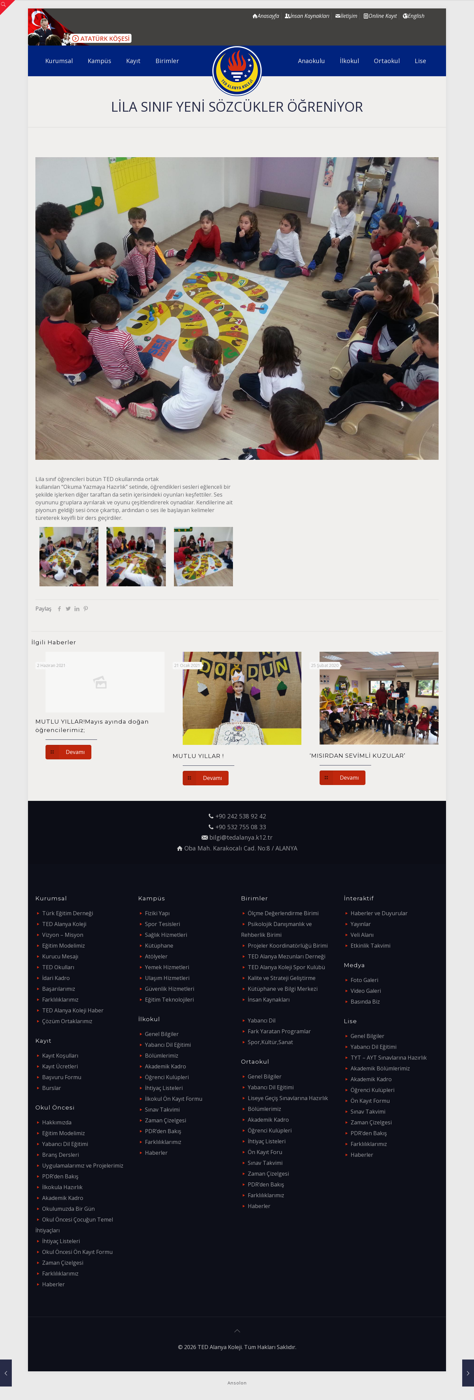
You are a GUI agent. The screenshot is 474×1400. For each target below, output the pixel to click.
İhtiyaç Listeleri (61, 1241)
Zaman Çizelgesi (62, 1262)
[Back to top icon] (237, 1331)
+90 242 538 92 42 (240, 816)
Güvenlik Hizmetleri (169, 988)
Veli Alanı (362, 935)
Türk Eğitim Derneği (67, 913)
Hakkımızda (56, 1122)
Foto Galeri (364, 980)
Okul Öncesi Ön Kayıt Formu (77, 1252)
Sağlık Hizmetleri (166, 935)
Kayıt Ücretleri (60, 1066)
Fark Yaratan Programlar (279, 1031)
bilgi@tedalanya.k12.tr (240, 837)
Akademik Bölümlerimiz (380, 1068)
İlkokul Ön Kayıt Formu (173, 1098)
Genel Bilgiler (162, 1034)
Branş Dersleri (60, 1154)
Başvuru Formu (61, 1077)
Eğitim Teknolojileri (169, 999)
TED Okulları (58, 967)
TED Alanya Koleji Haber (72, 1010)
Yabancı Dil (261, 1020)
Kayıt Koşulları (60, 1055)
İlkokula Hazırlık (62, 1187)
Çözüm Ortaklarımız (67, 1021)
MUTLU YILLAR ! (198, 756)
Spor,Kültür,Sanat (270, 1042)
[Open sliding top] (7, 7)
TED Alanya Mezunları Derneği (286, 956)
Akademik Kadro (62, 1198)
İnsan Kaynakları (269, 999)
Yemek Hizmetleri (167, 967)
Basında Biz (365, 1001)
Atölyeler (156, 956)
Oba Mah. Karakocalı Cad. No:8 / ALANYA (240, 848)
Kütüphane (159, 945)
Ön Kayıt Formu (370, 1100)
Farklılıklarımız (60, 999)
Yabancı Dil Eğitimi (65, 1144)
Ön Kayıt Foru (265, 1152)
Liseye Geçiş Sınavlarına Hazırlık (288, 1098)
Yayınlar (361, 924)
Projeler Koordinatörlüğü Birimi (288, 945)
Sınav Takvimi (162, 1109)
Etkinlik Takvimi (370, 945)
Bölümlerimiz (161, 1055)
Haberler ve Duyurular (379, 913)
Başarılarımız (58, 988)
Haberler (53, 1284)
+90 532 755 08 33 (240, 827)
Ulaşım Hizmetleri (167, 978)
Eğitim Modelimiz (63, 945)
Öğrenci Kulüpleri (167, 1077)
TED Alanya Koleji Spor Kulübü (286, 967)
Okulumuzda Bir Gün (68, 1208)
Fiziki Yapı (157, 913)
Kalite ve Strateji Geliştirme (282, 978)
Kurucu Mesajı (60, 956)
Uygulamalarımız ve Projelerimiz (82, 1165)
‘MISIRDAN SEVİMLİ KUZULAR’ (357, 755)
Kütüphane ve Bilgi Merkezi (283, 988)
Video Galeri (366, 991)
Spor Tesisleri (162, 924)
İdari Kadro (56, 978)
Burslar (51, 1088)
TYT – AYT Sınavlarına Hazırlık (389, 1057)
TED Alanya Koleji (64, 924)
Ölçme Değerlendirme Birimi (283, 913)
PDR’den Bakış (60, 1176)
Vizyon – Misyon (62, 935)
